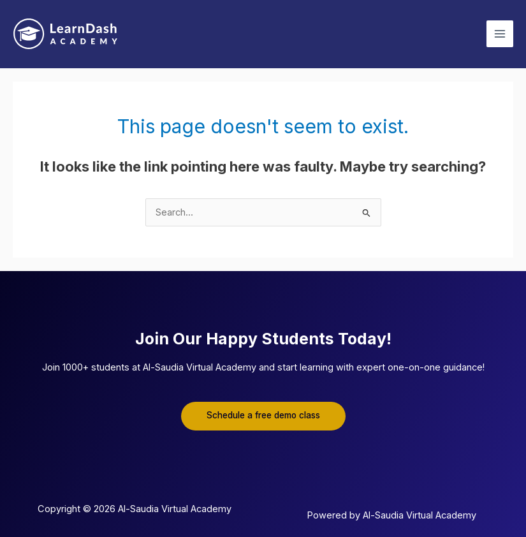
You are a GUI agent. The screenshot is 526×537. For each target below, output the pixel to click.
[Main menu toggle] (499, 33)
